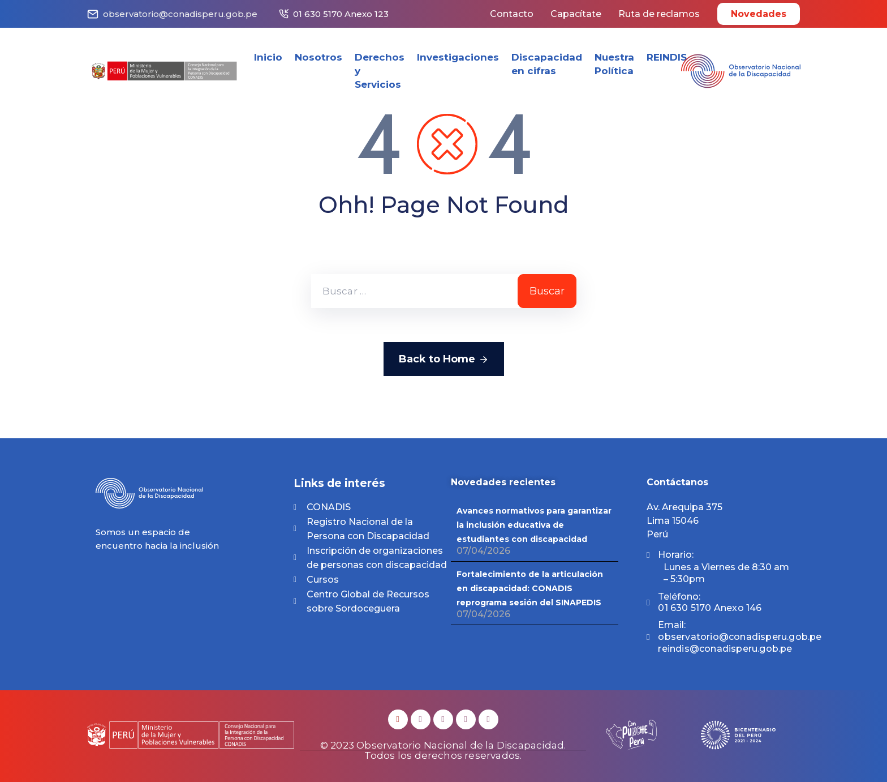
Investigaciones (458, 57)
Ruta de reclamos (659, 13)
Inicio (268, 57)
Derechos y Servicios (379, 71)
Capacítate (575, 13)
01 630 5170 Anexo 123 (341, 13)
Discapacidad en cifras (546, 64)
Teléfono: (709, 602)
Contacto (511, 13)
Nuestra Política (614, 64)
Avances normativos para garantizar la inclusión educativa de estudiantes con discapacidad (534, 525)
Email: (739, 636)
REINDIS (667, 57)
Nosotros (318, 57)
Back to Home (444, 359)
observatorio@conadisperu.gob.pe (180, 13)
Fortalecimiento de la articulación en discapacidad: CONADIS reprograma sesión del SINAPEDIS (530, 588)
